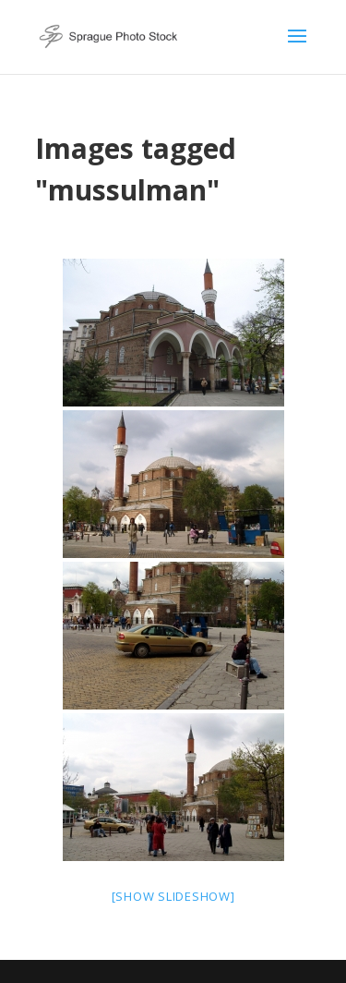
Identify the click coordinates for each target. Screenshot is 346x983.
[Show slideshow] (173, 896)
